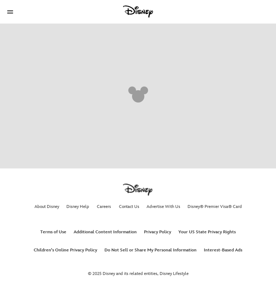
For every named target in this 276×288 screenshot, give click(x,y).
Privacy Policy (157, 232)
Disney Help (77, 206)
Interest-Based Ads (223, 250)
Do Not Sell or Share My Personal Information (150, 250)
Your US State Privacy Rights (207, 232)
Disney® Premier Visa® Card (215, 206)
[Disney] (138, 11)
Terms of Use (53, 232)
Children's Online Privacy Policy (65, 250)
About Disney (46, 206)
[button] (10, 12)
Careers (104, 206)
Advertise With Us (163, 206)
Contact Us (129, 206)
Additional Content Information (105, 232)
